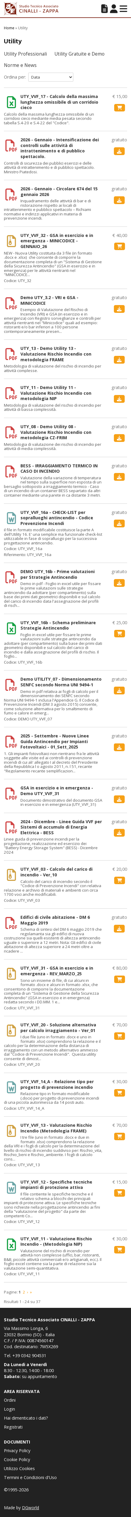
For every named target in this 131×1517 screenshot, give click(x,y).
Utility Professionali (25, 54)
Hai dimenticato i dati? (26, 1418)
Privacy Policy (17, 1450)
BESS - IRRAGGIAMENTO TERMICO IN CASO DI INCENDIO (59, 468)
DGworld (30, 1507)
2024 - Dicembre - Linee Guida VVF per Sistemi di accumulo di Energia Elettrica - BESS (61, 827)
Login (9, 1409)
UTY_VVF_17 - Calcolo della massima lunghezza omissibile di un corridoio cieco (59, 102)
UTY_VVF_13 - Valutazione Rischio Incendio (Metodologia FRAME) (56, 1128)
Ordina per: (15, 77)
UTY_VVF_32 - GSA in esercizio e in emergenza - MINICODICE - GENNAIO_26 (56, 241)
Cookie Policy (17, 1459)
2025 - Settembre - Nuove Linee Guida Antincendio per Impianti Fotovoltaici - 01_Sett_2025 (54, 741)
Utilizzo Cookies (19, 1468)
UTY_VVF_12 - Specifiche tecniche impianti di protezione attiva (56, 1184)
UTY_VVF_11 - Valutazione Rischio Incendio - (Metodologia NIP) (56, 1241)
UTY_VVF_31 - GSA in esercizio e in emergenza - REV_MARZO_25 (56, 970)
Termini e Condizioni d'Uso (30, 1477)
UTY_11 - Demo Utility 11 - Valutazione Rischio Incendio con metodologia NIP (55, 393)
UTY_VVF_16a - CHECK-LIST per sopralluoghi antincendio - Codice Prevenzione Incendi (56, 518)
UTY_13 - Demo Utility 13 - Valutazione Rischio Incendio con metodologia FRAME (55, 354)
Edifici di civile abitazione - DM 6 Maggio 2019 (55, 920)
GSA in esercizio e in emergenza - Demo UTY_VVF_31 (56, 790)
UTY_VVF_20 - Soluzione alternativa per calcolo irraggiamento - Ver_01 (58, 1027)
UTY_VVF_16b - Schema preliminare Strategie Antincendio (58, 625)
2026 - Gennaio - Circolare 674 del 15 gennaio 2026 (59, 191)
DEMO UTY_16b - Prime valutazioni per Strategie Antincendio (57, 574)
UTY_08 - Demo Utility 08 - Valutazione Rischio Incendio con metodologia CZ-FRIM (55, 432)
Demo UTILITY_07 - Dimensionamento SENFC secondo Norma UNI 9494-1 (61, 682)
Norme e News (20, 65)
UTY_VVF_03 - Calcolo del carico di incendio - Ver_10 (56, 872)
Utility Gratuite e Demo (79, 54)
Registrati (13, 1427)
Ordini (10, 1400)
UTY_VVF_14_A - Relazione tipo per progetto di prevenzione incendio (57, 1084)
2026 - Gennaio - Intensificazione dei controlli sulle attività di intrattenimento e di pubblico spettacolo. (59, 148)
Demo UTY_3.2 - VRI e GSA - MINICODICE (49, 300)
